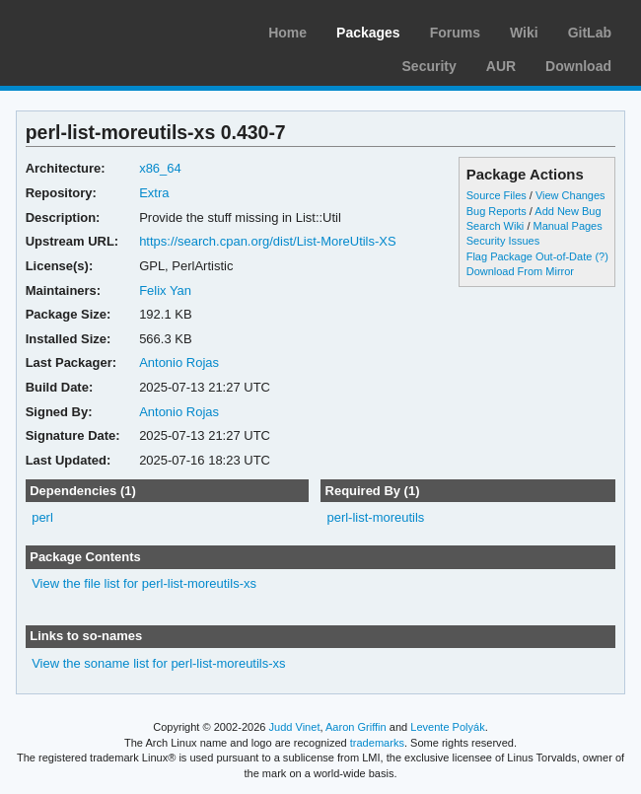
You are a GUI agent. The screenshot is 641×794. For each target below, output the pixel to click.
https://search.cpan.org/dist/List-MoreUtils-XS (267, 241)
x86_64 (160, 168)
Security (429, 66)
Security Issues (502, 241)
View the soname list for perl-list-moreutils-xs (158, 663)
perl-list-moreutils (375, 517)
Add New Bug (567, 211)
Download (578, 66)
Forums (455, 32)
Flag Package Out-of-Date (529, 256)
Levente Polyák (447, 727)
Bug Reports (496, 211)
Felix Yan (165, 290)
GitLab (589, 32)
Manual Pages (567, 226)
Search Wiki (495, 226)
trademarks (377, 743)
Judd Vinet (294, 727)
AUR (501, 66)
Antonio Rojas (179, 362)
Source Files (496, 195)
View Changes (570, 195)
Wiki (524, 32)
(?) (601, 256)
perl (42, 517)
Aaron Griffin (356, 727)
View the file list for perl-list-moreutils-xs (144, 583)
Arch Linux (108, 29)
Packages (368, 32)
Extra (154, 192)
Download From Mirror (520, 271)
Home (287, 32)
